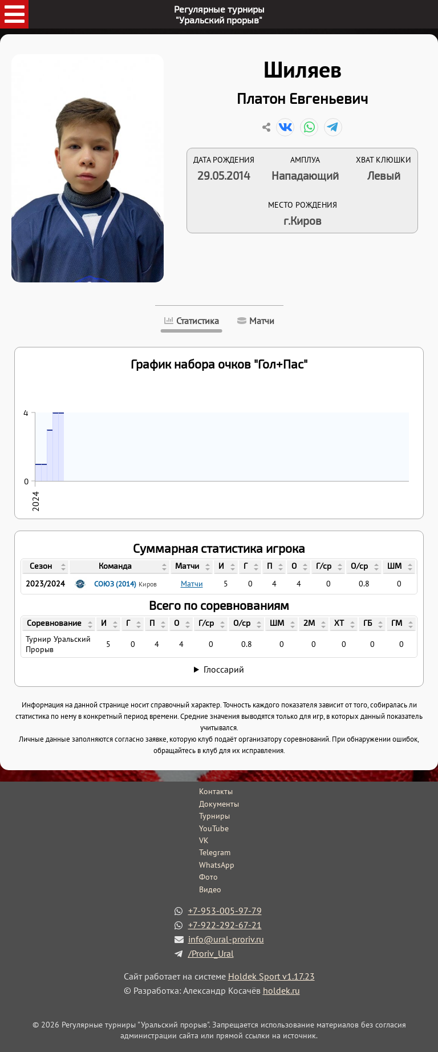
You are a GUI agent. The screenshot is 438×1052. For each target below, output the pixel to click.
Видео (210, 889)
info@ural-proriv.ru (226, 939)
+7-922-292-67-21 (225, 924)
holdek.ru (281, 990)
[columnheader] (45, 567)
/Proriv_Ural (211, 953)
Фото (208, 877)
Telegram (214, 852)
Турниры (214, 816)
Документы (219, 804)
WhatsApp (216, 865)
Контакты (216, 791)
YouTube (214, 828)
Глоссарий (224, 669)
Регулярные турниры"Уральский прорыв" (219, 14)
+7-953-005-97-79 (225, 910)
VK (204, 840)
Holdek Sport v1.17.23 (271, 976)
